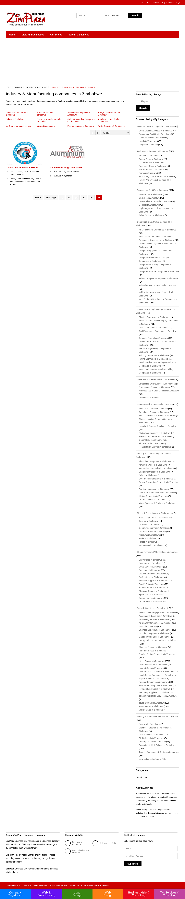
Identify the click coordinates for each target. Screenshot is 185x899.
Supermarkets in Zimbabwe (151, 598)
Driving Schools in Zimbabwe (152, 735)
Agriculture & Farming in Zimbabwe (152, 151)
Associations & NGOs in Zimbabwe (152, 190)
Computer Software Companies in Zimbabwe (159, 271)
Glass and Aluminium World (22, 167)
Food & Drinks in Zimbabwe (151, 584)
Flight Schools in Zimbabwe (151, 738)
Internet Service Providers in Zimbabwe (156, 671)
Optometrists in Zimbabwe (150, 440)
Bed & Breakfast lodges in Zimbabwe (155, 131)
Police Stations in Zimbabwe (151, 215)
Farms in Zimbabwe (148, 173)
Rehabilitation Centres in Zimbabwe (155, 447)
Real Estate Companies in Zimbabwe (155, 685)
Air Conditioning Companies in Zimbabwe (157, 230)
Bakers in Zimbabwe (15, 119)
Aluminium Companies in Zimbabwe (155, 461)
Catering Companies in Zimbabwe (154, 637)
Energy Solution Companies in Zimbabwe (157, 640)
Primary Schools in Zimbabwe (152, 741)
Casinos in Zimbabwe (148, 521)
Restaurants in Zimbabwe (150, 545)
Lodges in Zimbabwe (148, 144)
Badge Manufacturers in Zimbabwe (154, 472)
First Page (51, 198)
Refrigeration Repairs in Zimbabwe (154, 689)
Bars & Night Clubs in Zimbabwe (153, 517)
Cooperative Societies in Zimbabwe (155, 201)
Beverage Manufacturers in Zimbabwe (156, 479)
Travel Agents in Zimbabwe (151, 706)
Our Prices (56, 34)
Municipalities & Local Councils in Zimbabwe (159, 391)
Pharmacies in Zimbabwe (150, 443)
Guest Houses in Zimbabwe (151, 138)
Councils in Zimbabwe (149, 205)
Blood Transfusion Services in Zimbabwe (157, 415)
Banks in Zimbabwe (148, 626)
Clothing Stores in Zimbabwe (152, 574)
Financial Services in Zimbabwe (153, 647)
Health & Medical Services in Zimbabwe (154, 404)
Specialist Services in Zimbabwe (151, 608)
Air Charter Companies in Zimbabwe (155, 623)
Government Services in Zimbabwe (154, 387)
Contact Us (155, 3)
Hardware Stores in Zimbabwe (152, 587)
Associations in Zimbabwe (150, 194)
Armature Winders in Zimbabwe (46, 113)
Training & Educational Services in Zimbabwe (157, 716)
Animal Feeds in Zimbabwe (151, 159)
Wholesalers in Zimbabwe (150, 601)
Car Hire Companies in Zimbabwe (154, 633)
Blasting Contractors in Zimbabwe (154, 317)
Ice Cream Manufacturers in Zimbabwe (156, 492)
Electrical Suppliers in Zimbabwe (153, 581)
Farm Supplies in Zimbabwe (151, 169)
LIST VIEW (97, 132)
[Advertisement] (92, 62)
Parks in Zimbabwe (147, 538)
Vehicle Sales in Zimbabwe (151, 710)
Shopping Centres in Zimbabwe (153, 591)
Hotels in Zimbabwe (148, 141)
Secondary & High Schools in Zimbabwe (157, 745)
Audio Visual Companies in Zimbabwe (156, 237)
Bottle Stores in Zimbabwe (150, 567)
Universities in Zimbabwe (150, 759)
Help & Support (167, 3)
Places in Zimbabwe (148, 542)
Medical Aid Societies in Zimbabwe (154, 433)
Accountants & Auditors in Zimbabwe (155, 616)
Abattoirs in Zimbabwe (149, 155)
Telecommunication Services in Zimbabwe (158, 696)
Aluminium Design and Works (66, 167)
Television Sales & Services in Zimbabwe (157, 285)
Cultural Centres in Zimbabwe (152, 531)
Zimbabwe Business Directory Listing (30, 87)
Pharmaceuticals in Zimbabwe (81, 126)
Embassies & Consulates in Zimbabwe (156, 384)
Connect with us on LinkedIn (77, 851)
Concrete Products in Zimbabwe (153, 338)
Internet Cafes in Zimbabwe (151, 668)
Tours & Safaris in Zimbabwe (152, 703)
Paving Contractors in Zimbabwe (153, 359)
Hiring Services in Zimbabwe (151, 661)
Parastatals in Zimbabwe (150, 398)
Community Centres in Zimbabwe (154, 528)
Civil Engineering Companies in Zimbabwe (158, 331)
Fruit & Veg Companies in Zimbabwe (155, 176)
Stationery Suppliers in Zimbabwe (154, 692)
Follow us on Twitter (105, 843)
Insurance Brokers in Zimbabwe (153, 664)
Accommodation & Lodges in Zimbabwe (154, 126)
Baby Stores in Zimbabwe (150, 560)
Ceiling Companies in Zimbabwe (153, 327)
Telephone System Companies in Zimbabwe (158, 278)
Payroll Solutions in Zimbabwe (152, 678)
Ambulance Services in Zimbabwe (154, 412)
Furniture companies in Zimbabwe (154, 489)
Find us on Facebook (73, 843)
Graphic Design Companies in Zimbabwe (157, 654)
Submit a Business (78, 34)
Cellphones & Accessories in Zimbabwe (156, 240)
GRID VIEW (92, 132)
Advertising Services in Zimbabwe (154, 619)
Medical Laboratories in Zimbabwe (154, 436)
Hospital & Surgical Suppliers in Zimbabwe (158, 426)
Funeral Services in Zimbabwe (152, 651)
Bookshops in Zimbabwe (150, 563)
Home (12, 34)
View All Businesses (33, 34)
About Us (144, 3)
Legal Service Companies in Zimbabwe (156, 675)
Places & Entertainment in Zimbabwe (153, 513)
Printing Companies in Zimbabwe (154, 682)
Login (178, 3)
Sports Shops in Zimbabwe (151, 594)
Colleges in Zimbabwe (149, 724)
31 (99, 198)
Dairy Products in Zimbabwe (151, 162)
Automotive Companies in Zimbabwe (155, 468)
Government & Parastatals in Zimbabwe (154, 379)
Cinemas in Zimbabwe (149, 524)
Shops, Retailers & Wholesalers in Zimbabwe (156, 552)
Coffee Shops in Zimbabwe (151, 577)
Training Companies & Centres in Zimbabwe (158, 752)
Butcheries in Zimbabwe (149, 570)
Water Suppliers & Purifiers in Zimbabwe (157, 503)
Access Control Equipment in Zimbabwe (157, 612)
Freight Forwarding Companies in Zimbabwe (159, 482)
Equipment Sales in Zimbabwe (152, 166)
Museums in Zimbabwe (149, 535)
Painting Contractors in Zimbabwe (154, 355)
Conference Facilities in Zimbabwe (154, 134)
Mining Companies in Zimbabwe (153, 496)
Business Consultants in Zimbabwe (154, 630)
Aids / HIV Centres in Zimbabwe (153, 409)
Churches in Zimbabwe (149, 198)
